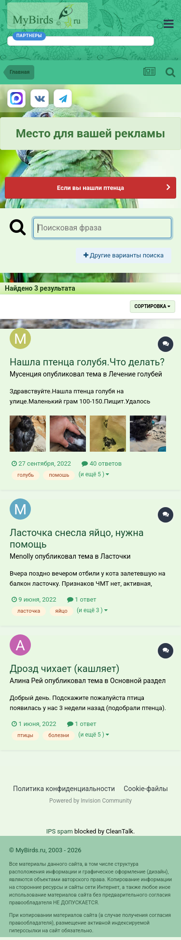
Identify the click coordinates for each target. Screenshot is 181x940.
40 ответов (102, 463)
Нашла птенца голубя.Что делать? (87, 362)
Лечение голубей (135, 374)
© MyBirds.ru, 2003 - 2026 (45, 850)
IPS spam (59, 831)
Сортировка (152, 306)
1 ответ (82, 599)
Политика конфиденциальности (64, 788)
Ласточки (115, 556)
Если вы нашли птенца (90, 187)
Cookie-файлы (146, 788)
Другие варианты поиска (124, 255)
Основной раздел (138, 681)
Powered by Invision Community (90, 800)
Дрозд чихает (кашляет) (65, 668)
